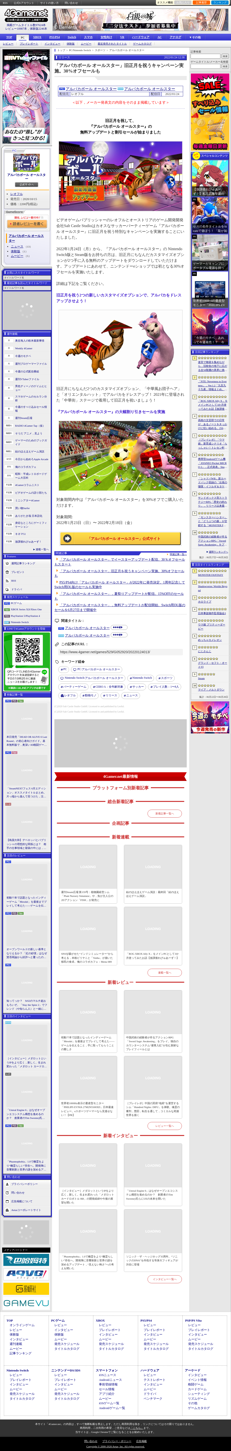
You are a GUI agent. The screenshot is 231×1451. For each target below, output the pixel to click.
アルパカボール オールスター (26, 177)
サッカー (138, 686)
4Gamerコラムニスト (27, 485)
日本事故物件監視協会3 (212, 613)
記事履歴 (201, 2)
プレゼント (18, 571)
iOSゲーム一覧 (109, 1403)
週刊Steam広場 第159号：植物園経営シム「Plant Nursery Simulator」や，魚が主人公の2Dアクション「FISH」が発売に (87, 896)
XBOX (37, 37)
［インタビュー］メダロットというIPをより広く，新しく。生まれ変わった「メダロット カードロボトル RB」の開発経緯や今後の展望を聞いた (26, 1062)
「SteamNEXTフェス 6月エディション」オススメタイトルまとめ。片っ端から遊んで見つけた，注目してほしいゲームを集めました (26, 793)
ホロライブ (204, 601)
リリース (111, 695)
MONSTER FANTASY (210, 574)
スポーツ (167, 678)
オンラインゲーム (22, 1325)
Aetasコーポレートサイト (26, 1209)
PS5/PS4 (54, 37)
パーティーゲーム (74, 686)
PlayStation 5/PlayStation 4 (25, 615)
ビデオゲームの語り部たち (31, 492)
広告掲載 (141, 1441)
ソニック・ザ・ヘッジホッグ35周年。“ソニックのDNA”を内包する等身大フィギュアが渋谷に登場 (152, 1260)
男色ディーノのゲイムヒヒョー (31, 388)
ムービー (86, 43)
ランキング (220, 2)
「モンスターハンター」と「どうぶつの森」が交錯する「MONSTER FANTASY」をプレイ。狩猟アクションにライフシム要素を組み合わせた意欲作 (212, 521)
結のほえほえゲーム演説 (29, 451)
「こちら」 (136, 1427)
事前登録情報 (108, 1384)
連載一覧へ (42, 549)
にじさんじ (204, 651)
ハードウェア (140, 37)
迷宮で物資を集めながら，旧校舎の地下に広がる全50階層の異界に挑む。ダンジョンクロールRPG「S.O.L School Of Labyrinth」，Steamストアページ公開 (212, 366)
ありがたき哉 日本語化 (28, 515)
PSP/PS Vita (193, 1320)
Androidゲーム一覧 (112, 1408)
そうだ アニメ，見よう (28, 433)
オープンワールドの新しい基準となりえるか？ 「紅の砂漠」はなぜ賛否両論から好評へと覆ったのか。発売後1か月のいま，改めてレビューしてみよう (26, 953)
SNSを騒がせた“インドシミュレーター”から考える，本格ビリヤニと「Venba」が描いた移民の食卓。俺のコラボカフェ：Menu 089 (87, 957)
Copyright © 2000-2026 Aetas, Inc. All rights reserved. (115, 1446)
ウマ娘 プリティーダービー (211, 626)
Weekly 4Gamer (23, 348)
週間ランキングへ (218, 552)
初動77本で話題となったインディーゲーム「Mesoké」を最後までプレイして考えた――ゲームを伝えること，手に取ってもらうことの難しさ (26, 902)
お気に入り (183, 2)
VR (122, 37)
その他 (192, 1403)
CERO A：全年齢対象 (109, 686)
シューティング (199, 1394)
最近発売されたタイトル (112, 43)
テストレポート (155, 1380)
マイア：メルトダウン (211, 689)
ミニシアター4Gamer (27, 500)
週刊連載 (16, 1344)
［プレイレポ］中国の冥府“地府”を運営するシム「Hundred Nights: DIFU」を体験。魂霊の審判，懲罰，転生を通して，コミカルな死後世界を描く (153, 1109)
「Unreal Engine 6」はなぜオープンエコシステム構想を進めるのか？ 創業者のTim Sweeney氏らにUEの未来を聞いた (25, 1114)
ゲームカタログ (142, 43)
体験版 (71, 43)
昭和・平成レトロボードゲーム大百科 (31, 475)
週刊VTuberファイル (27, 379)
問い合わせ (71, 2)
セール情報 (107, 1389)
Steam (201, 678)
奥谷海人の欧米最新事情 (29, 340)
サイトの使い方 (49, 2)
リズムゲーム (197, 1398)
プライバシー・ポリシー (116, 1441)
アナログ (175, 37)
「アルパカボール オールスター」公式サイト (123, 539)
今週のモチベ (23, 356)
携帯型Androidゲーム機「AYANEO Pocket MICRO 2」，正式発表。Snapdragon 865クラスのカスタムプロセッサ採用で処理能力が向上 (212, 463)
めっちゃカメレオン (210, 639)
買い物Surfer (22, 508)
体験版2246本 (38, 28)
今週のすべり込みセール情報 (31, 408)
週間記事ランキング (23, 563)
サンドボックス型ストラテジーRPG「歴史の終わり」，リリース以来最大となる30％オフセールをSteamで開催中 (212, 502)
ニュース (17, 246)
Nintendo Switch (20, 622)
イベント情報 (197, 1380)
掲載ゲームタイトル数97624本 (26, 25)
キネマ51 (20, 533)
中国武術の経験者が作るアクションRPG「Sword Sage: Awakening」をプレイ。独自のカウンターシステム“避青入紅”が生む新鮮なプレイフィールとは (152, 1043)
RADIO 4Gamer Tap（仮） (30, 425)
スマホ (88, 37)
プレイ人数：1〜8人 (166, 686)
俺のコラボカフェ (25, 466)
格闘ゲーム (196, 1384)
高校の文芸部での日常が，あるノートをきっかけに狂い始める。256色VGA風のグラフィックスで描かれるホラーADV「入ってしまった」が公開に (213, 424)
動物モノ (90, 695)
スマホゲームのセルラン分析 (31, 398)
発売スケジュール (66, 1344)
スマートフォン (107, 1370)
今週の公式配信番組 (27, 371)
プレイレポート (29, 43)
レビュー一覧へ (164, 1125)
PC (23, 37)
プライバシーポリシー (24, 1183)
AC (159, 37)
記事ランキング (21, 1353)
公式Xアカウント (24, 2)
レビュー (8, 43)
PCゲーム (16, 603)
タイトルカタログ (66, 1348)
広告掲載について (21, 1201)
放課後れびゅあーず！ (28, 541)
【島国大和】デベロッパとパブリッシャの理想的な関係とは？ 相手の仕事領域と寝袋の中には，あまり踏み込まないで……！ (26, 844)
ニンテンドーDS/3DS (65, 1370)
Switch (72, 37)
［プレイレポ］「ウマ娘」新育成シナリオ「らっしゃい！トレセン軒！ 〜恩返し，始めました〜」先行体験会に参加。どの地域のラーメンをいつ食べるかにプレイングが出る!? (212, 444)
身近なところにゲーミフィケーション (31, 524)
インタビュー (52, 43)
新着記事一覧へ (164, 813)
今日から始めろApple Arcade (31, 459)
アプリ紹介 (107, 1394)
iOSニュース (107, 1375)
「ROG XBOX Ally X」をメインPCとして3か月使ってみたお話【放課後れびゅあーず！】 (152, 955)
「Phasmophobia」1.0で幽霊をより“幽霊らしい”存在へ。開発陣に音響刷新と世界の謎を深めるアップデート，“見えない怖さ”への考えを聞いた (26, 1166)
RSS (5, 2)
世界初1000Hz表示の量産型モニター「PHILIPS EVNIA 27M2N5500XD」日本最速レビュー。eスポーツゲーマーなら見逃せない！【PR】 (87, 1109)
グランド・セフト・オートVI (212, 664)
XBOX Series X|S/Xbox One (26, 609)
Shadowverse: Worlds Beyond (212, 588)
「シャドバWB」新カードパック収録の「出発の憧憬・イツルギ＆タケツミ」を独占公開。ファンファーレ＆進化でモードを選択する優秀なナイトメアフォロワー (212, 483)
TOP (9, 37)
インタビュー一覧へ (165, 1279)
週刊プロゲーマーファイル (31, 363)
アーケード (192, 1370)
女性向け (106, 37)
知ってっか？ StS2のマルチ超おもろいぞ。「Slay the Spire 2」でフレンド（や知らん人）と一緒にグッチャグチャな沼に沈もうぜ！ (26, 1005)
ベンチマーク (153, 1398)
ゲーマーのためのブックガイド (31, 442)
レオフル (16, 194)
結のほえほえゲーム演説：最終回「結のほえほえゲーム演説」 (152, 894)
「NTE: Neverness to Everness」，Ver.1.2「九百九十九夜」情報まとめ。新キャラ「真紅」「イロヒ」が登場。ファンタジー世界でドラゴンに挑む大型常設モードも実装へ (212, 385)
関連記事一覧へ (178, 554)
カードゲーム (197, 1389)
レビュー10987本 (16, 28)
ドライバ (16, 589)
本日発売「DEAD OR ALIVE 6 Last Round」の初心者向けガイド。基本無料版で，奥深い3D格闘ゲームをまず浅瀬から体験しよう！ (26, 741)
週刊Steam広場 (23, 417)
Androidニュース (110, 1380)
